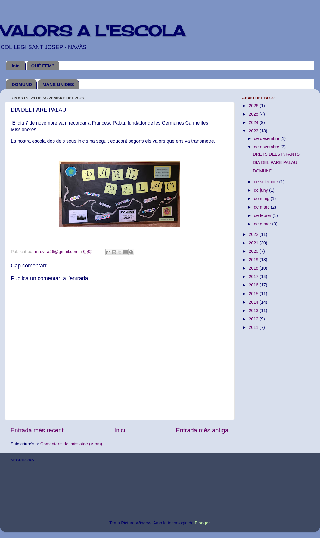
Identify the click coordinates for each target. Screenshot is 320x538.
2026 (254, 105)
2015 (254, 293)
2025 (254, 114)
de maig (262, 198)
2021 (254, 242)
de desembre (267, 138)
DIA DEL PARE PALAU (275, 162)
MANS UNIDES (58, 84)
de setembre (266, 181)
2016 (254, 285)
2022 (254, 234)
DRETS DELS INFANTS (276, 154)
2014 (254, 302)
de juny (261, 190)
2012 (254, 319)
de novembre (267, 146)
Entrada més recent (37, 430)
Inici (16, 65)
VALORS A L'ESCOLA (92, 31)
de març (262, 207)
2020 (254, 251)
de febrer (263, 215)
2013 (254, 310)
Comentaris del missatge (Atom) (71, 443)
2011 (254, 327)
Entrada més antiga (202, 430)
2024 (254, 122)
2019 (254, 259)
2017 (254, 276)
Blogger (202, 523)
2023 (254, 130)
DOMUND (22, 84)
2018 (254, 268)
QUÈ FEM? (43, 65)
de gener (263, 223)
